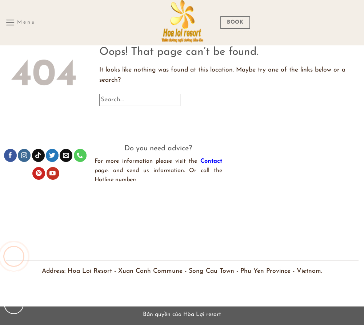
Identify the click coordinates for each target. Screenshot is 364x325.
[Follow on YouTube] (53, 173)
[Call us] (80, 155)
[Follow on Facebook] (10, 155)
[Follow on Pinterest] (38, 173)
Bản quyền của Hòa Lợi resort (182, 314)
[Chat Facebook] (14, 304)
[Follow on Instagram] (24, 155)
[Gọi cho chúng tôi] (14, 256)
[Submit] (344, 103)
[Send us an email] (66, 155)
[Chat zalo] (14, 280)
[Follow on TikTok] (38, 155)
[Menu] (20, 22)
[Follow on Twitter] (52, 155)
